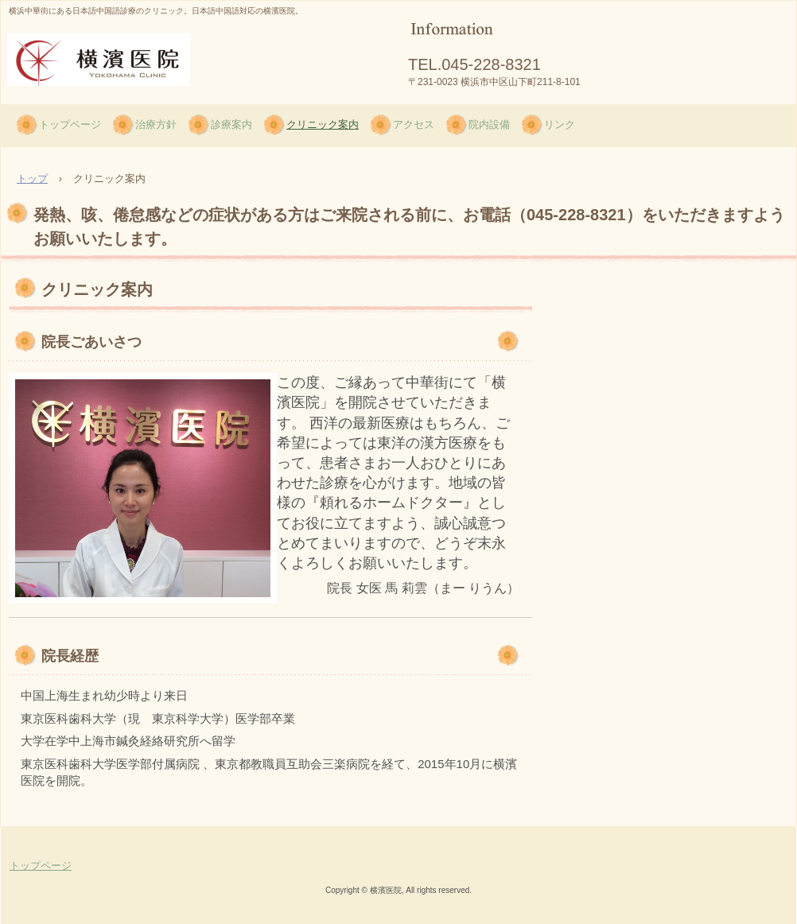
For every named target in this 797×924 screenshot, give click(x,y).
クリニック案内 (322, 124)
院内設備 (489, 124)
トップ (32, 178)
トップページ (70, 124)
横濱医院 (48, 101)
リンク (559, 124)
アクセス (413, 124)
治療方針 (156, 124)
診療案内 (231, 124)
